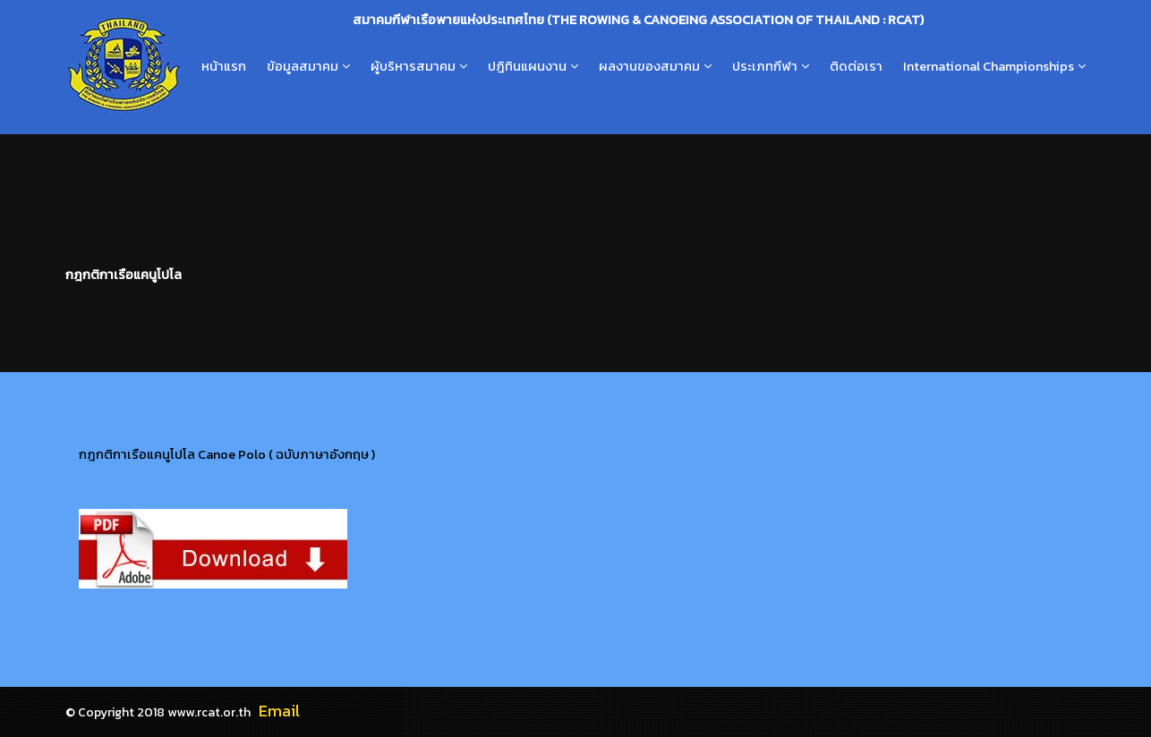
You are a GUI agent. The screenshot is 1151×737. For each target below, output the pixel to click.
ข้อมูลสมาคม (302, 66)
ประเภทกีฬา (764, 66)
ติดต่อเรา (856, 66)
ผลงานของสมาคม (649, 66)
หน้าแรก (223, 66)
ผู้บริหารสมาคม (413, 66)
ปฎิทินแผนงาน (527, 66)
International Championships (988, 66)
